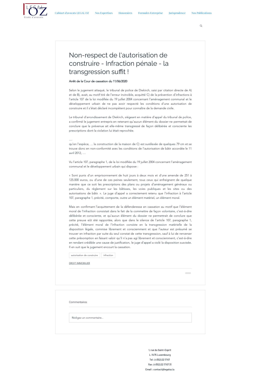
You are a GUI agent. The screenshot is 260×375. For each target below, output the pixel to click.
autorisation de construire (84, 255)
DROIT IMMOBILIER (79, 263)
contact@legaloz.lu (163, 369)
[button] (202, 11)
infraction (108, 255)
